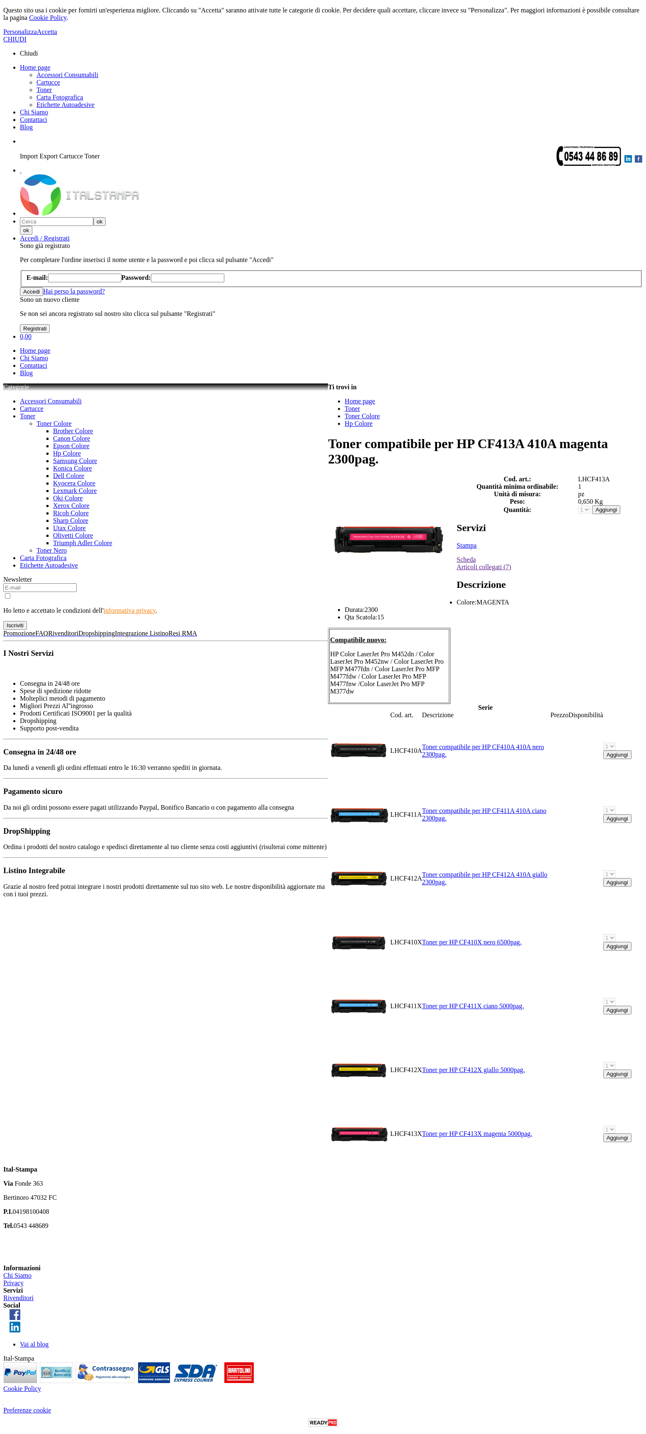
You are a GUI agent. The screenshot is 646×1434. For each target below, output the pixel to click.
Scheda (466, 559)
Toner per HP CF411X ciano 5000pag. (473, 1005)
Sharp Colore (70, 520)
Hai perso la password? (74, 291)
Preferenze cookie (27, 1410)
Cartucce (48, 82)
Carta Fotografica (59, 97)
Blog (26, 127)
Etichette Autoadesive (65, 104)
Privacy (13, 1282)
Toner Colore (54, 423)
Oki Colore (68, 498)
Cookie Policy (47, 17)
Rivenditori (18, 1297)
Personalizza (20, 31)
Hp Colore (67, 453)
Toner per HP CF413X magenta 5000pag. (477, 1133)
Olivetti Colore (73, 535)
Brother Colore (73, 430)
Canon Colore (71, 438)
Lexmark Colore (75, 490)
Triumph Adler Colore (82, 542)
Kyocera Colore (74, 483)
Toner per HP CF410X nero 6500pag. (472, 942)
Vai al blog (34, 1344)
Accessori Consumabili (67, 74)
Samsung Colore (75, 460)
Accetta (47, 31)
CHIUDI (15, 39)
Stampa (466, 545)
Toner (44, 89)
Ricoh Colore (71, 513)
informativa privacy (130, 610)
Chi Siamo (34, 112)
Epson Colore (71, 445)
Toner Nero (51, 550)
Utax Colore (69, 527)
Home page (35, 67)
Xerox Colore (71, 505)
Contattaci (33, 119)
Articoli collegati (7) (484, 566)
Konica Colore (72, 468)
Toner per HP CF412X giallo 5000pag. (473, 1069)
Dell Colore (68, 475)
